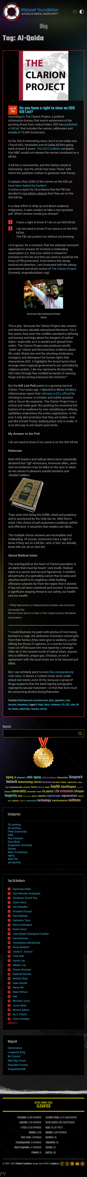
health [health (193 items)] (55, 786)
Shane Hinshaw (22, 969)
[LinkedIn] (72, 1164)
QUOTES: (49, 1153)
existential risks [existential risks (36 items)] (16, 787)
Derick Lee (19, 960)
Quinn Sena (19, 902)
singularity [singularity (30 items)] (15, 801)
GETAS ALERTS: (52, 1123)
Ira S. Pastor (20, 1014)
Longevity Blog (16, 1052)
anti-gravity (14, 862)
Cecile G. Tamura (23, 951)
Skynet (12, 848)
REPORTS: (50, 1137)
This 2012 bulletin (48, 148)
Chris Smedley (21, 1018)
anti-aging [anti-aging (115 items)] (34, 777)
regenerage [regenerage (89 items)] (53, 796)
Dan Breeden (20, 906)
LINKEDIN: (23, 1123)
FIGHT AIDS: (26, 1137)
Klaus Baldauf (21, 947)
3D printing (14, 824)
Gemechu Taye (21, 920)
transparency (22, 705)
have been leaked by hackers (27, 185)
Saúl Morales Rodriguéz (26, 893)
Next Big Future (17, 1060)
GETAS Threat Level (43, 1105)
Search (80, 733)
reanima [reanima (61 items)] (42, 796)
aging (11, 855)
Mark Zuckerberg (17, 852)
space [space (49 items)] (22, 800)
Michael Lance (21, 1000)
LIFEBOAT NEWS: (53, 1118)
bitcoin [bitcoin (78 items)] (38, 782)
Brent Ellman (20, 992)
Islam (72, 705)
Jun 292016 (13, 110)
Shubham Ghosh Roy (25, 898)
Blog (44, 26)
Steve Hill (18, 987)
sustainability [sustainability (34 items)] (31, 801)
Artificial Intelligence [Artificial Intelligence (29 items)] (49, 778)
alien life (13, 858)
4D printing (14, 828)
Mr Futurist (14, 1056)
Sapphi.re (55, 1164)
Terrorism (35, 709)
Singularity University (20, 845)
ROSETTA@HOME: (22, 1148)
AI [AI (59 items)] (15, 777)
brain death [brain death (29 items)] (56, 782)
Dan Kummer (20, 938)
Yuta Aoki (18, 956)
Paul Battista (20, 915)
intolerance (56, 705)
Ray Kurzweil (15, 838)
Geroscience (15, 1048)
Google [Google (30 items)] (47, 787)
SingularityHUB (16, 1069)
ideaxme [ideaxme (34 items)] (7, 792)
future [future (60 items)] (34, 787)
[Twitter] (67, 1164)
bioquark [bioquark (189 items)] (76, 777)
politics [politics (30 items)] (34, 796)
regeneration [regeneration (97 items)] (69, 796)
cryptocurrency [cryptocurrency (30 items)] (72, 782)
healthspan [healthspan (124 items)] (68, 787)
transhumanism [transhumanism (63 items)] (60, 800)
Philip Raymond (24, 700)
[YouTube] (77, 1164)
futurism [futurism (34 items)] (41, 787)
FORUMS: (35, 1153)
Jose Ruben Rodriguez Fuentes (31, 933)
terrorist (43, 709)
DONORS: (32, 1133)
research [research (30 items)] (81, 796)
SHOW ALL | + (13, 1023)
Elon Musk (14, 841)
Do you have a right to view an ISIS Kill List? (47, 110)
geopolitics (60, 700)
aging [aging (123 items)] (9, 777)
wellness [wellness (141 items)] (75, 800)
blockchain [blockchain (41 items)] (46, 782)
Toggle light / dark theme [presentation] (81, 12)
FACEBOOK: (22, 1118)
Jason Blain (20, 1005)
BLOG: (48, 1128)
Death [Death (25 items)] (7, 787)
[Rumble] (82, 1164)
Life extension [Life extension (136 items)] (63, 791)
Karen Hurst (19, 929)
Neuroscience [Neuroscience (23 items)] (27, 796)
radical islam (24, 709)
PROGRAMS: (51, 1143)
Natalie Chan (20, 978)
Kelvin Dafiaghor (22, 924)
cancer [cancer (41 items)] (63, 782)
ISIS (68, 705)
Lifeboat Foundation (24, 1164)
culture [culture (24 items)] (80, 782)
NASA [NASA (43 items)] (20, 796)
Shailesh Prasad (22, 911)
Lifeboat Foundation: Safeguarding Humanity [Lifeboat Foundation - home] (35, 12)
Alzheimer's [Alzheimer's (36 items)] (21, 778)
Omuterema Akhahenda (26, 942)
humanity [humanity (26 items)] (80, 788)
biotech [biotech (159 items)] (11, 782)
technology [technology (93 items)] (44, 801)
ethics (51, 700)
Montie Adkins (21, 1009)
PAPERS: (49, 1148)
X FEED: (24, 1128)
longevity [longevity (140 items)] (11, 796)
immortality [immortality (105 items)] (19, 791)
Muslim (15, 709)
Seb (15, 996)
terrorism (12, 705)
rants (68, 700)
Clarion (47, 705)
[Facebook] (62, 1164)
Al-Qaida (39, 705)
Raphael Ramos (22, 974)
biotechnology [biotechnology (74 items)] (25, 782)
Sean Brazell (20, 983)
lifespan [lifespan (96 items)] (79, 791)
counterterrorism (40, 700)
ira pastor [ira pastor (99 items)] (48, 791)
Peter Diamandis (17, 831)
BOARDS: (49, 1133)
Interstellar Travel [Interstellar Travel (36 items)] (34, 792)
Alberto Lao (19, 965)
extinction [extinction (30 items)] (26, 787)
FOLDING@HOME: (23, 1143)
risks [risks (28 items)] (9, 801)
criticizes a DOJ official (56, 393)
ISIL (63, 705)
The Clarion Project (64, 268)
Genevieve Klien (22, 889)
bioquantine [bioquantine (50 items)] (62, 777)
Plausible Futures (18, 1064)
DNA (10, 835)
